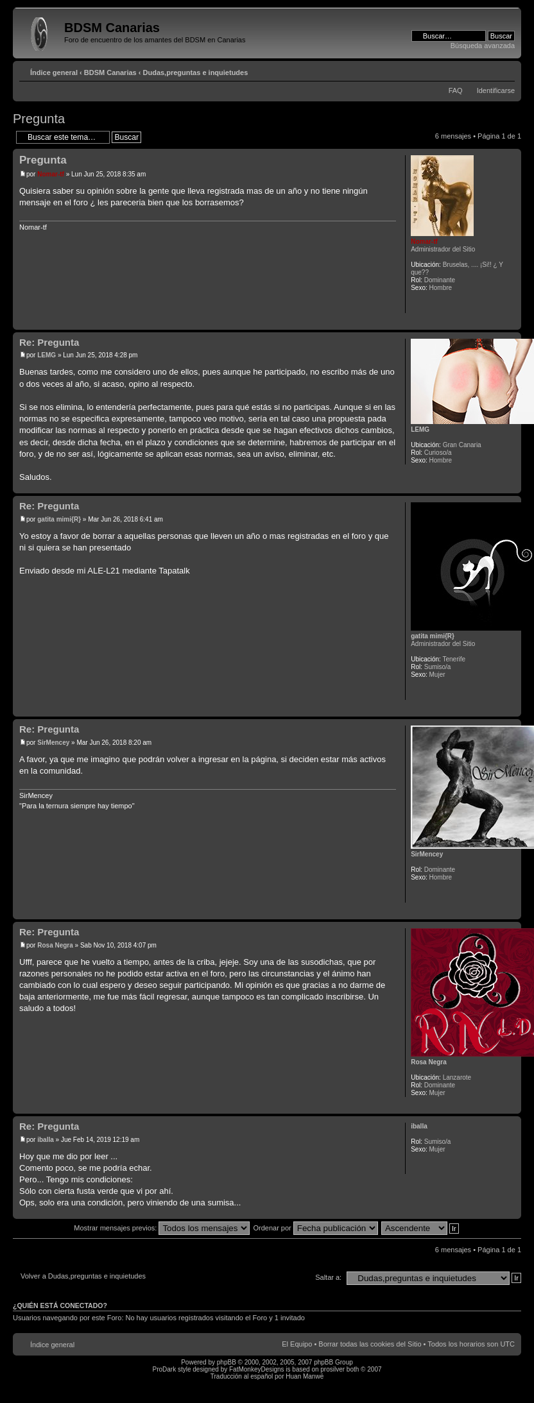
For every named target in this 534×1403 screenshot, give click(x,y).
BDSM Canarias (110, 72)
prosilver (332, 1369)
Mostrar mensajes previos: (162, 1228)
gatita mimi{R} (59, 519)
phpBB (226, 1362)
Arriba (511, 323)
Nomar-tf (50, 174)
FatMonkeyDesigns (256, 1369)
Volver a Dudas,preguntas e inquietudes (83, 1276)
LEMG (46, 355)
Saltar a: (328, 1277)
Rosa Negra (55, 945)
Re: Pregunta (49, 342)
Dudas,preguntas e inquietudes (195, 72)
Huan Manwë (304, 1376)
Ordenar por (315, 1228)
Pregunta (39, 119)
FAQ (456, 90)
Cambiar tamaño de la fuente (505, 70)
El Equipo (297, 1344)
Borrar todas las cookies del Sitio (369, 1344)
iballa (45, 1139)
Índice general (54, 72)
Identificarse (496, 90)
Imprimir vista (486, 70)
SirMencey (53, 742)
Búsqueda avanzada (483, 45)
